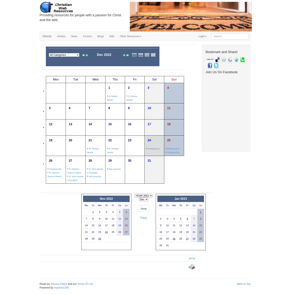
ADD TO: (210, 59)
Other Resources (130, 36)
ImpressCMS (61, 287)
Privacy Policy (59, 283)
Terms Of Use (85, 283)
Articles (61, 36)
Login (202, 36)
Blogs (100, 36)
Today (143, 217)
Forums (87, 36)
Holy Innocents (95, 177)
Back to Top (243, 283)
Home (47, 36)
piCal (192, 258)
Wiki (111, 36)
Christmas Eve (154, 149)
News (74, 36)
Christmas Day (173, 152)
